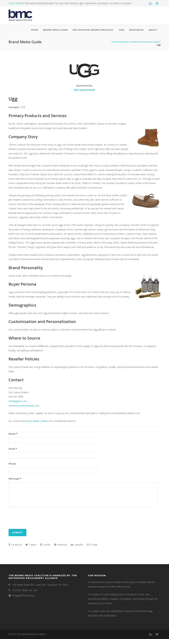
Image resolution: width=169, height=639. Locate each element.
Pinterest (60, 545)
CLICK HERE (15, 3)
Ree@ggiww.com (18, 401)
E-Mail (92, 545)
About (153, 29)
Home (34, 29)
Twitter (31, 545)
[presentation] (34, 517)
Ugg (13, 99)
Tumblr (45, 545)
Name (13, 433)
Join (121, 29)
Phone (12, 463)
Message (15, 478)
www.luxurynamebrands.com (24, 405)
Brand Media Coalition (37, 421)
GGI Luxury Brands (84, 89)
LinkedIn (77, 545)
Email (13, 448)
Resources (136, 29)
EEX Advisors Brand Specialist (93, 29)
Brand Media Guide (55, 29)
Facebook (15, 545)
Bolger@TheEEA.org (23, 595)
